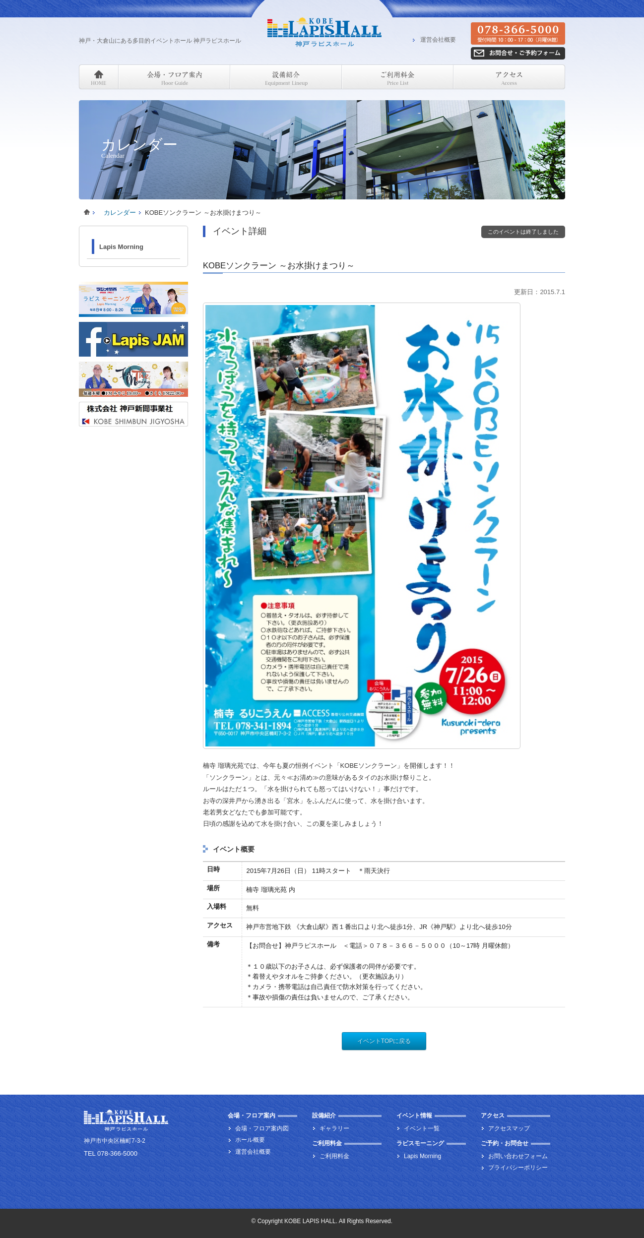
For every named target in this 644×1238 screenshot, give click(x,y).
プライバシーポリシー (518, 1167)
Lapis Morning (121, 246)
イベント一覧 (422, 1128)
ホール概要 (250, 1139)
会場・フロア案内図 (262, 1128)
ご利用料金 (334, 1156)
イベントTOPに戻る (384, 1041)
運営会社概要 (438, 40)
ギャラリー (334, 1128)
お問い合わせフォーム (518, 1156)
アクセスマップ (509, 1128)
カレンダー (120, 212)
